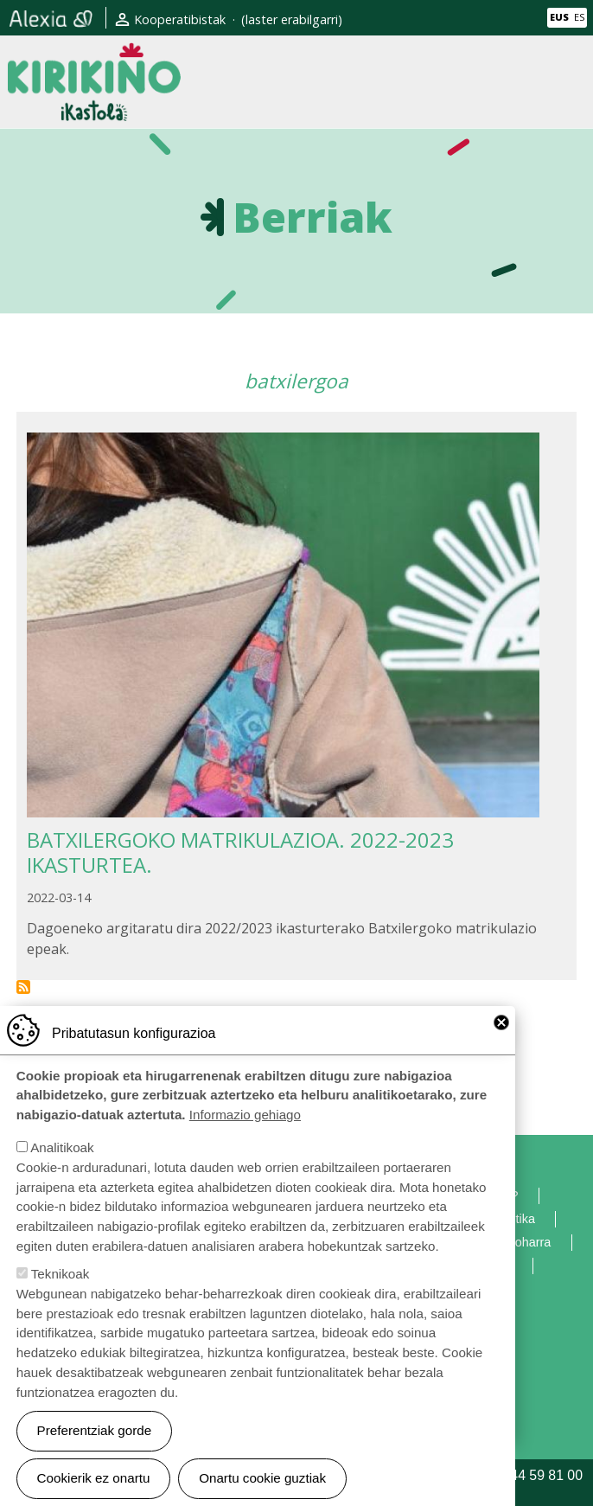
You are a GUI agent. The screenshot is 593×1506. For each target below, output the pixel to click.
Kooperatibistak (180, 19)
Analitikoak (61, 1164)
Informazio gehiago (245, 1132)
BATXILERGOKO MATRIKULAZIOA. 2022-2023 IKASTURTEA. (240, 852)
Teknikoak (60, 1291)
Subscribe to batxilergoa (23, 987)
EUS (559, 16)
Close (501, 1039)
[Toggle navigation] (569, 81)
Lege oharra (518, 1242)
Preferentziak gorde (94, 1447)
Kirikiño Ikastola (94, 56)
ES (579, 16)
